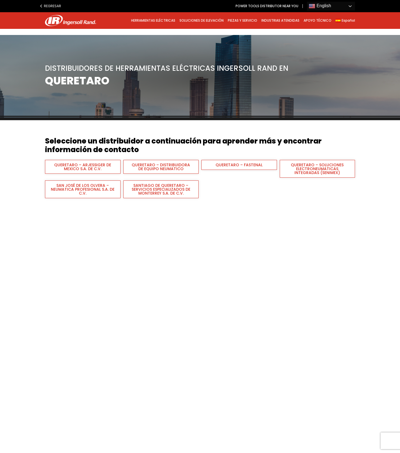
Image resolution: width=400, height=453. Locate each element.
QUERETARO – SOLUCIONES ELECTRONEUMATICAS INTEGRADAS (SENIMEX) (317, 168)
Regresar (50, 6)
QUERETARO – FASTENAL (239, 165)
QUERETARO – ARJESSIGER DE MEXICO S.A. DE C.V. (82, 167)
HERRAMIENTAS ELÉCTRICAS (153, 20)
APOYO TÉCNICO (317, 20)
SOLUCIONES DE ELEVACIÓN (201, 20)
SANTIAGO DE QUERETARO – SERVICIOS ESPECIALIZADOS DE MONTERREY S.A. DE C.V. (161, 189)
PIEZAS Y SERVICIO (242, 20)
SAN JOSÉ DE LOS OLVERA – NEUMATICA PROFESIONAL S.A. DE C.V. (82, 189)
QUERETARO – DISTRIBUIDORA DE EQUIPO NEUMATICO (161, 167)
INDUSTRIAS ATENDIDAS (280, 20)
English (320, 6)
